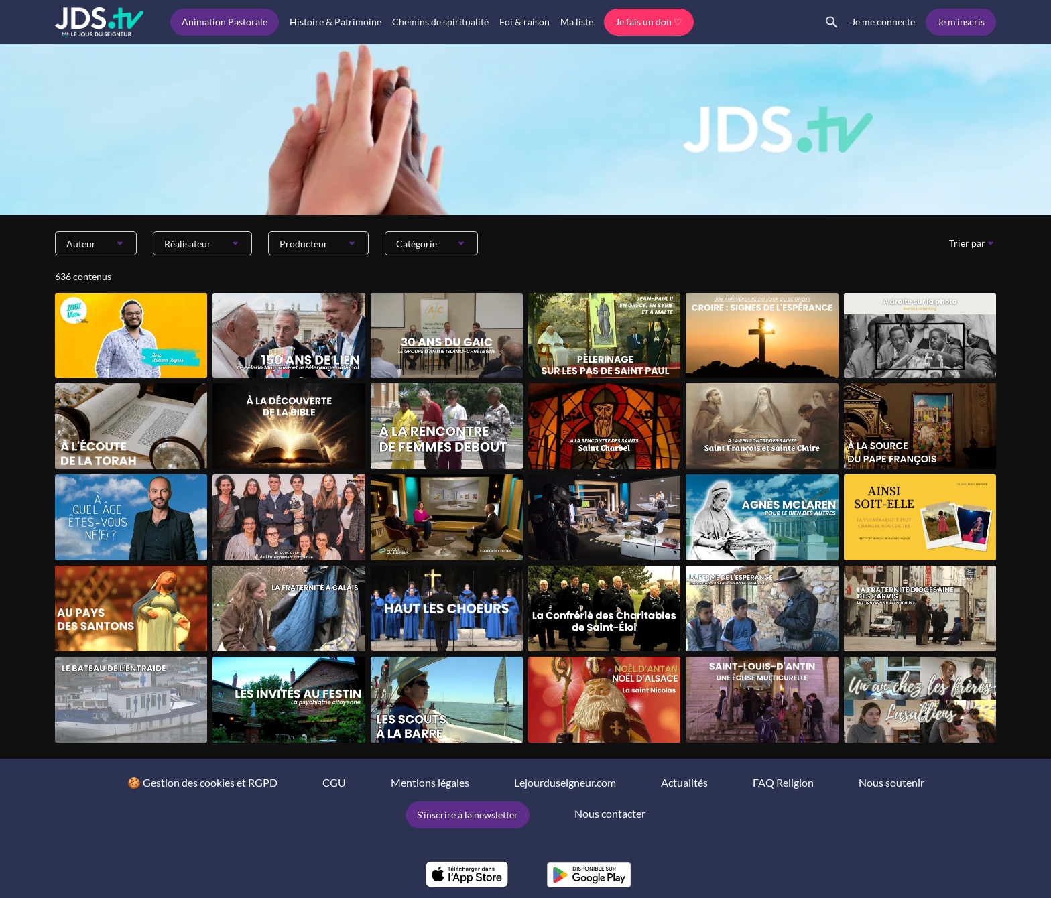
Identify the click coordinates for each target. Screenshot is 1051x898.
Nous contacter (609, 813)
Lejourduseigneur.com (565, 782)
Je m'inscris (961, 21)
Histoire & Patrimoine (335, 21)
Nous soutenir (891, 782)
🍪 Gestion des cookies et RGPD (202, 782)
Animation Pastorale (224, 21)
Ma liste (576, 21)
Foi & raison (524, 21)
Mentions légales (430, 782)
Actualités (684, 782)
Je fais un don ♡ (648, 21)
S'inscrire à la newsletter (467, 814)
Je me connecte (883, 21)
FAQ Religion (783, 782)
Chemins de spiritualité (440, 21)
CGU (334, 782)
